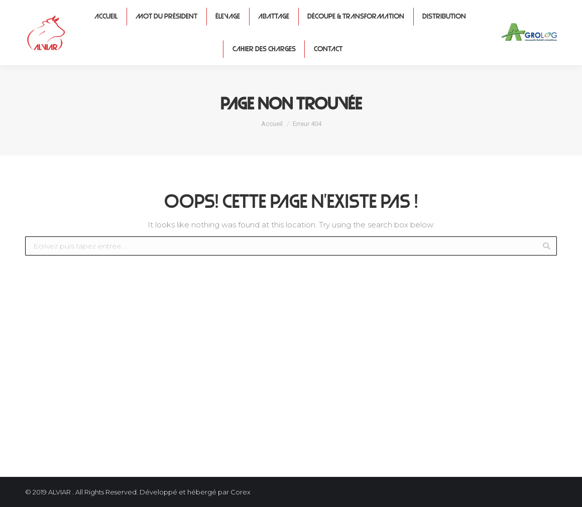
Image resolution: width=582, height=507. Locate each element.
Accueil (272, 124)
